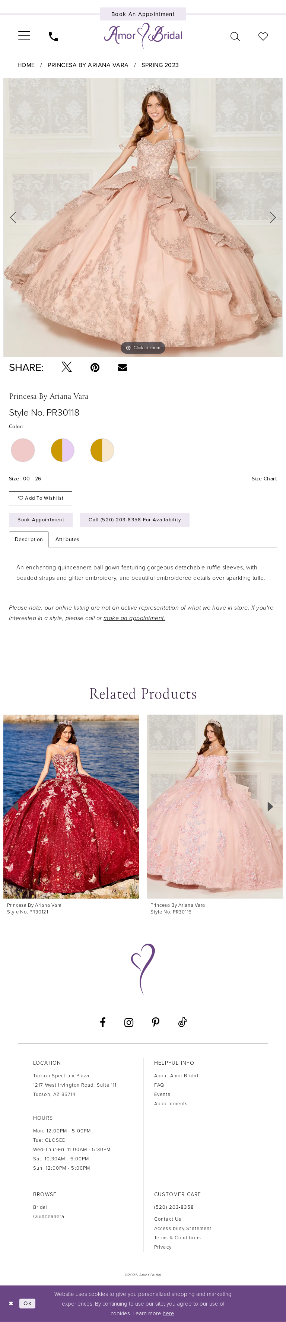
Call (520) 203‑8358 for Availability (135, 520)
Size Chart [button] (264, 479)
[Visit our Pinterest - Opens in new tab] (155, 1023)
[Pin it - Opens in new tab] (95, 368)
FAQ (159, 1085)
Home (26, 65)
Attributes (67, 539)
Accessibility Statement (183, 1229)
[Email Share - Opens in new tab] (122, 367)
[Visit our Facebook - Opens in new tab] (103, 1023)
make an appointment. (134, 618)
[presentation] (71, 807)
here (168, 1313)
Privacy (163, 1247)
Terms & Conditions (177, 1238)
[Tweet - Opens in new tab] (67, 367)
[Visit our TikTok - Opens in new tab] (182, 1023)
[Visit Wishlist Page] (263, 36)
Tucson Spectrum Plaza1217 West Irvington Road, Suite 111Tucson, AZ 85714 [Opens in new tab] (75, 1085)
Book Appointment (41, 520)
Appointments (171, 1104)
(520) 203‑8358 (174, 1207)
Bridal (40, 1207)
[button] (24, 36)
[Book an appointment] (143, 13)
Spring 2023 (160, 65)
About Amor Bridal (176, 1076)
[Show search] (235, 36)
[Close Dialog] (11, 1303)
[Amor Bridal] (143, 36)
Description (29, 539)
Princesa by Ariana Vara (88, 65)
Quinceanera (48, 1217)
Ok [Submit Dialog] (27, 1303)
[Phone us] (53, 36)
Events (162, 1094)
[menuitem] (24, 36)
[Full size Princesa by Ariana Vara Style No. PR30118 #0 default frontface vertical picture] (143, 217)
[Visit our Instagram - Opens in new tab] (129, 1023)
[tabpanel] (143, 217)
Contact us (167, 1219)
